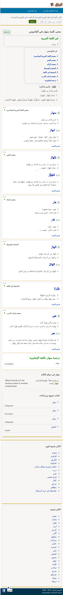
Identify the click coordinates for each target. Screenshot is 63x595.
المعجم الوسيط (50, 68)
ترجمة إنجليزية (50, 80)
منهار (54, 402)
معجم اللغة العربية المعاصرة (44, 56)
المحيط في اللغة (49, 72)
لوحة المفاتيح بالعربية (50, 11)
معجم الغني (51, 60)
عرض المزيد (55, 146)
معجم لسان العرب (48, 76)
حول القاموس (32, 11)
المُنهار (53, 427)
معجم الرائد (51, 64)
